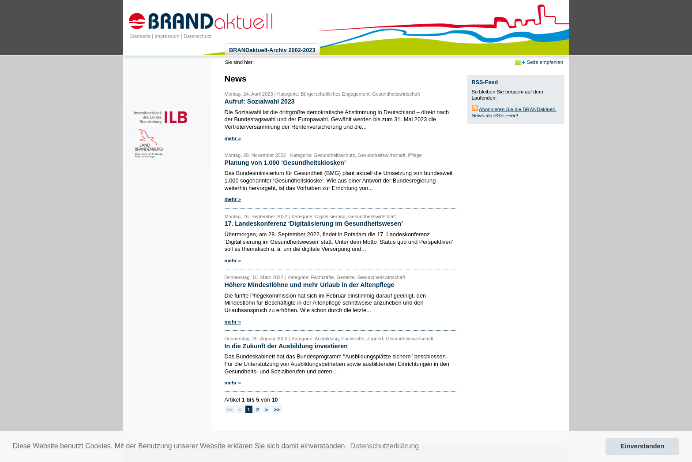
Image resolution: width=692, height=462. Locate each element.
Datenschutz (197, 36)
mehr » (233, 138)
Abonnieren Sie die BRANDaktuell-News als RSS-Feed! (514, 112)
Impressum (166, 36)
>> (277, 409)
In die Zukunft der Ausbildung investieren (286, 346)
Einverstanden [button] (642, 446)
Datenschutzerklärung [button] (384, 446)
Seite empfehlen (545, 62)
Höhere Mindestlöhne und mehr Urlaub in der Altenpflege (310, 284)
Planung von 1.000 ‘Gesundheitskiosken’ (285, 162)
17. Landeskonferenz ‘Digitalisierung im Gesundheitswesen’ (314, 223)
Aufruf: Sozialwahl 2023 (260, 101)
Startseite (139, 36)
